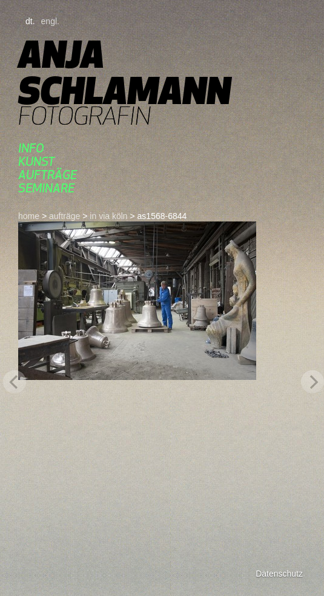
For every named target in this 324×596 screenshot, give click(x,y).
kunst (36, 161)
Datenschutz (279, 573)
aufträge (47, 174)
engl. (50, 21)
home (28, 216)
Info (31, 148)
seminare (46, 188)
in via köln (108, 216)
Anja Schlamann (124, 72)
